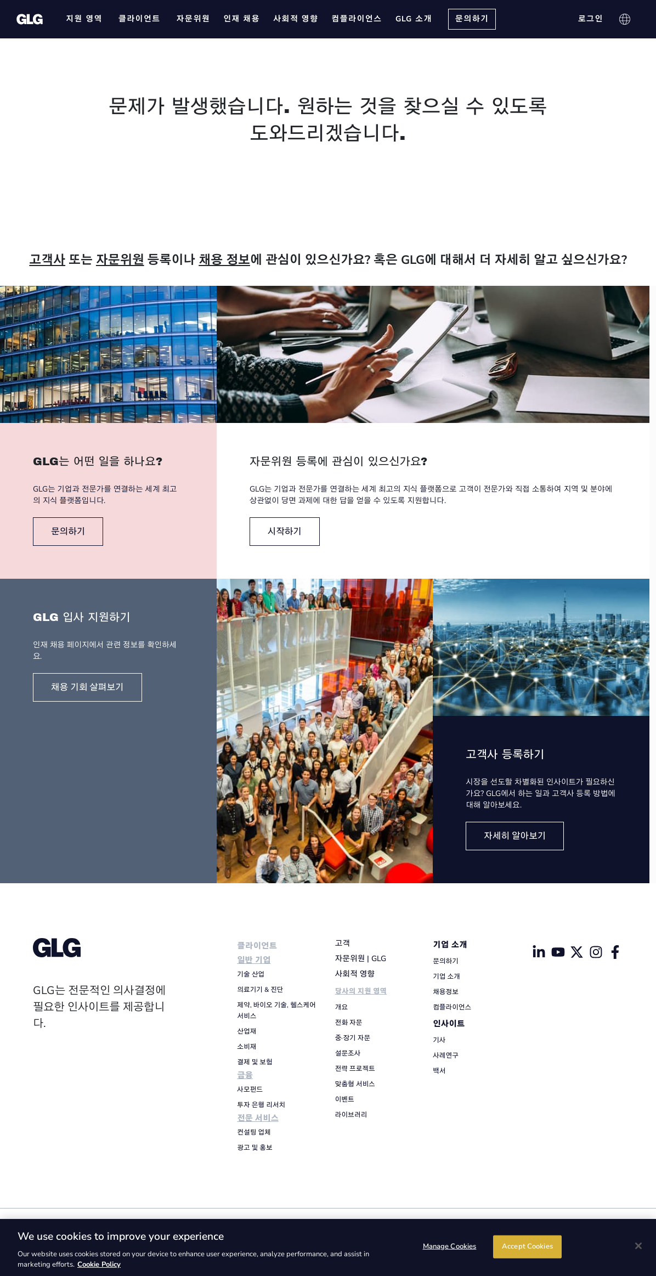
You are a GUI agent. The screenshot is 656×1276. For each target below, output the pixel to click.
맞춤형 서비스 (355, 1084)
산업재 (246, 1031)
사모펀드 (250, 1089)
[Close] (638, 1246)
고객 (342, 943)
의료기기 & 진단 (260, 989)
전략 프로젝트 (355, 1068)
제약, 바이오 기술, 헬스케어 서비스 (276, 1010)
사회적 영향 (355, 974)
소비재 (246, 1046)
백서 (439, 1070)
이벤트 (344, 1099)
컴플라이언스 (452, 1007)
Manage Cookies (450, 1246)
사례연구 (446, 1055)
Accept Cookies (527, 1246)
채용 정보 (224, 260)
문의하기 (446, 961)
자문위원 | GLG (360, 958)
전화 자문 (349, 1022)
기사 (439, 1040)
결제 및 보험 (254, 1062)
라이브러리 (351, 1114)
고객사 (47, 260)
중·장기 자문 (352, 1038)
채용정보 (446, 991)
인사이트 (449, 1024)
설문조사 (348, 1053)
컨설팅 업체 (253, 1132)
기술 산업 (250, 974)
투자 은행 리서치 (261, 1104)
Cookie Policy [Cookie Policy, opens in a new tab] (99, 1264)
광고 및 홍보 (254, 1147)
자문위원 (120, 260)
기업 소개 (450, 945)
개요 (341, 1007)
